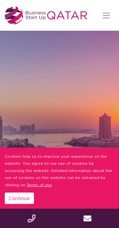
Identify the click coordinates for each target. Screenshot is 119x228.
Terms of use (39, 185)
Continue (19, 198)
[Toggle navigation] (106, 15)
